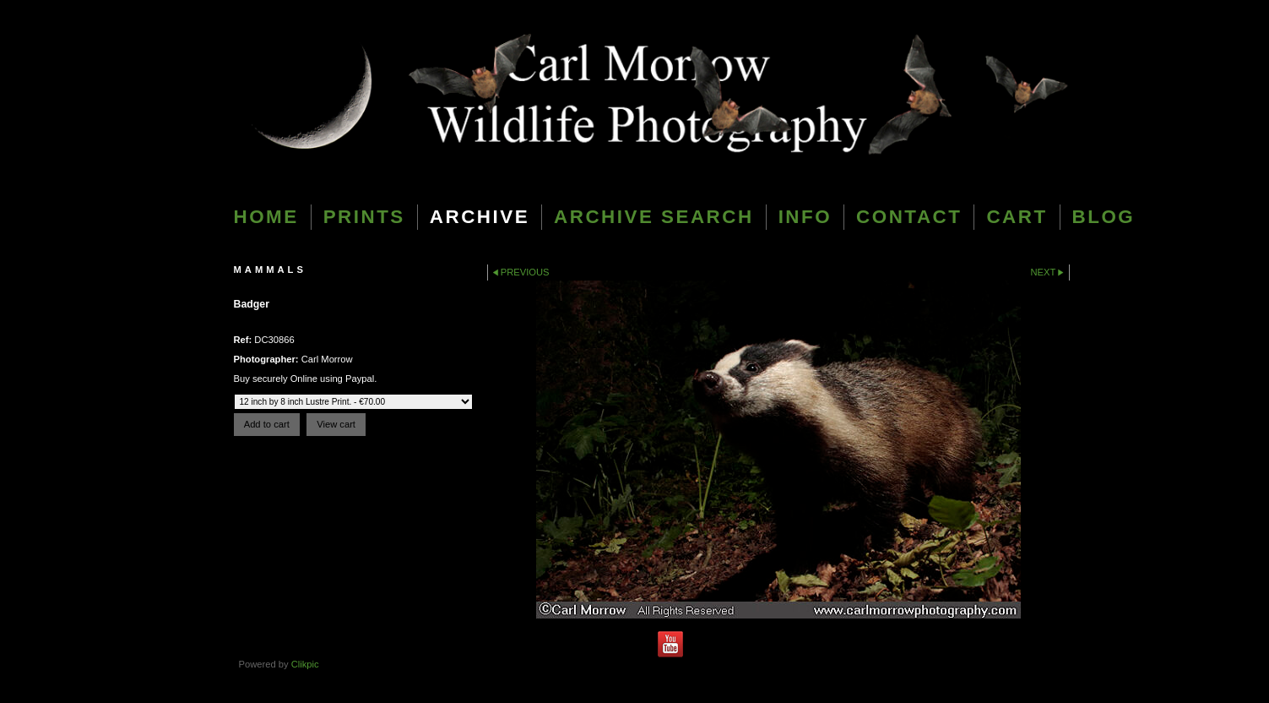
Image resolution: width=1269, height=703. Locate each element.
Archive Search (654, 216)
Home (266, 216)
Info (805, 216)
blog (1104, 216)
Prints (364, 216)
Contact (909, 216)
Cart (1016, 216)
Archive (479, 216)
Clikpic (305, 664)
